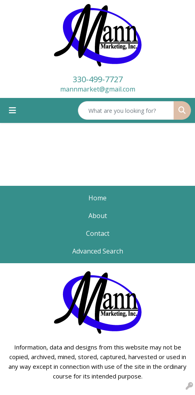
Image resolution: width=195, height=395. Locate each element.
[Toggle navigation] (12, 110)
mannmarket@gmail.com (97, 89)
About (97, 215)
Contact (97, 233)
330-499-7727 (98, 79)
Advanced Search (97, 251)
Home (97, 197)
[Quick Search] (126, 110)
